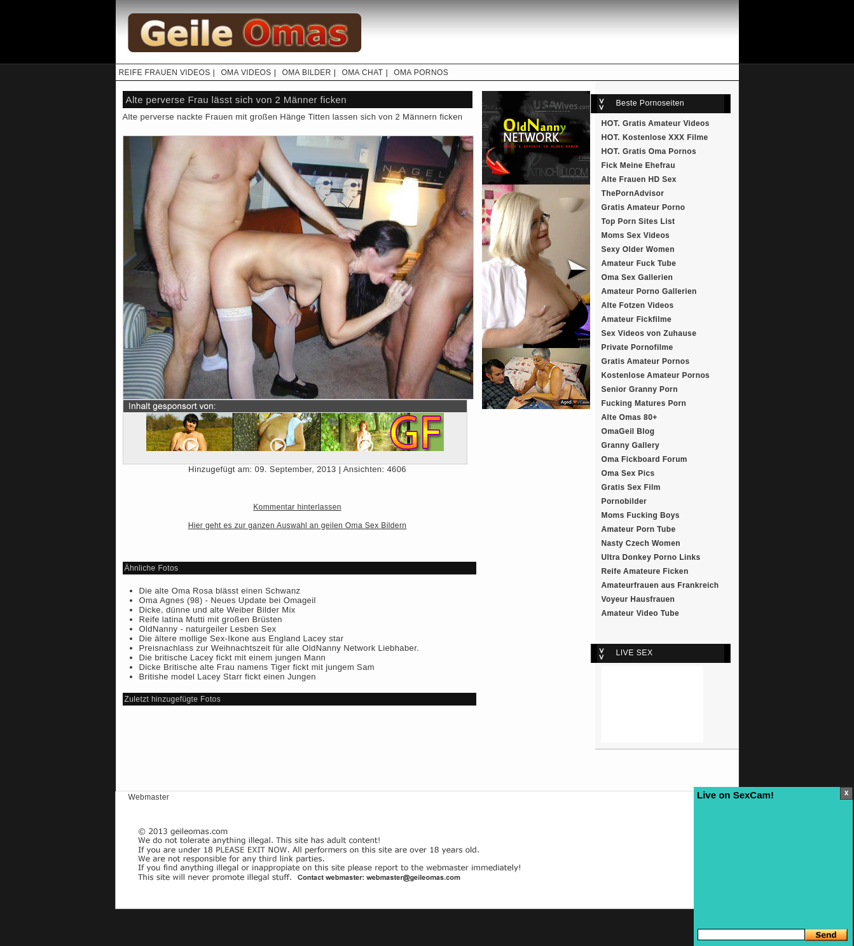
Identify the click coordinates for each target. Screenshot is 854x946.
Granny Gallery (631, 445)
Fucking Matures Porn (644, 403)
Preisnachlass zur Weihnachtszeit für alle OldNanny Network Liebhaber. (279, 648)
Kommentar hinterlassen (297, 507)
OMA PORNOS (421, 72)
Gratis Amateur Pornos (646, 361)
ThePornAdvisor (633, 193)
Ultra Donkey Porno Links (651, 557)
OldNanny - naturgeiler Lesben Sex (208, 629)
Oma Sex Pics (628, 473)
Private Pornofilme (637, 347)
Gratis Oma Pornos (659, 151)
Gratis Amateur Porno (643, 207)
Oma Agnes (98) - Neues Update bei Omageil (227, 600)
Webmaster (149, 797)
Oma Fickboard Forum (644, 459)
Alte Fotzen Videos (638, 305)
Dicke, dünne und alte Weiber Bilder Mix (217, 610)
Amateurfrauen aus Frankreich (660, 585)
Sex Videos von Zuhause (649, 333)
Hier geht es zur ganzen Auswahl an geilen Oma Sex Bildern (297, 525)
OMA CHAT (362, 72)
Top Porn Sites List (638, 221)
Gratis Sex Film (631, 487)
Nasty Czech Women (641, 543)
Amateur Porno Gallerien (649, 291)
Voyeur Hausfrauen (638, 599)
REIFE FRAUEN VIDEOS (164, 72)
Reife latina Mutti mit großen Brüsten (210, 619)
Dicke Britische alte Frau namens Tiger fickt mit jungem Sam (257, 667)
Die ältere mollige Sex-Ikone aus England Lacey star (241, 638)
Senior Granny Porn (640, 389)
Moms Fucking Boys (641, 515)
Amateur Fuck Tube (639, 263)
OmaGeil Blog (628, 431)
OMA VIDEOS (246, 72)
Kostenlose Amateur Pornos (656, 375)
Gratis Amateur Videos (666, 123)
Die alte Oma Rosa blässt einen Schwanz (220, 590)
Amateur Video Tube (641, 613)
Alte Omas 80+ (630, 417)
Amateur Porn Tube (639, 529)
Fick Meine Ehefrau (638, 165)
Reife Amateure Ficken (645, 571)
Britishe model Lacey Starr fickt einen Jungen (227, 676)
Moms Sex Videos (636, 235)
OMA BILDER (306, 72)
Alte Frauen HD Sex (639, 179)
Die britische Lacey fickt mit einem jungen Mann (232, 657)
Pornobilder (624, 501)
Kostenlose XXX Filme (665, 137)
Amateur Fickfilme (637, 319)
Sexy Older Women (638, 249)
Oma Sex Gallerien (637, 277)
